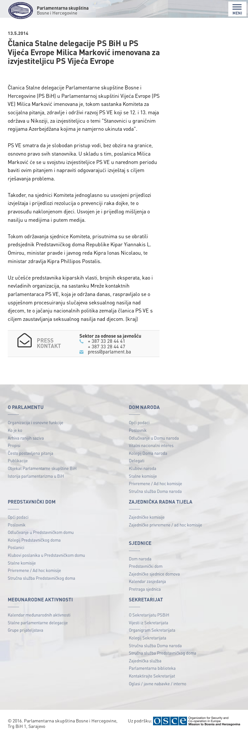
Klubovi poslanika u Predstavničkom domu (46, 555)
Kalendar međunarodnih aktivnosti (39, 615)
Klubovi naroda (142, 468)
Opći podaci (139, 422)
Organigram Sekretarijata (152, 630)
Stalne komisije (143, 476)
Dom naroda (140, 558)
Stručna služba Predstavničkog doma (41, 578)
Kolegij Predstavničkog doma (34, 540)
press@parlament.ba (109, 351)
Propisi (14, 445)
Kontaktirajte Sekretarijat (152, 676)
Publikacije (18, 460)
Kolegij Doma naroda (148, 453)
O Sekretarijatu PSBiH (149, 615)
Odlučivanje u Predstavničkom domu (41, 532)
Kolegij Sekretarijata (147, 637)
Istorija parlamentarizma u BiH (36, 476)
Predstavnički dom (145, 566)
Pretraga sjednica (145, 589)
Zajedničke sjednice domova (154, 574)
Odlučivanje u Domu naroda (154, 438)
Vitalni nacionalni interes (151, 445)
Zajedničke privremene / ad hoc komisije (165, 524)
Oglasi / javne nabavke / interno (157, 683)
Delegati (136, 460)
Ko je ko (15, 430)
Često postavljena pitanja (30, 453)
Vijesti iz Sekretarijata (148, 622)
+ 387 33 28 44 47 (106, 346)
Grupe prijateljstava (25, 630)
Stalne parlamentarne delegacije (38, 622)
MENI (237, 9)
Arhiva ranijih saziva (26, 438)
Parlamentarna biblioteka (152, 668)
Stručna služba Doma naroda (155, 491)
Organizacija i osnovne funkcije (35, 422)
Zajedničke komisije (147, 517)
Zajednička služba (145, 660)
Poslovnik (138, 430)
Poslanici (16, 547)
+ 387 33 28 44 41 (106, 341)
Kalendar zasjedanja (147, 581)
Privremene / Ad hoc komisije (155, 483)
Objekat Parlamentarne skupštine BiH (42, 468)
